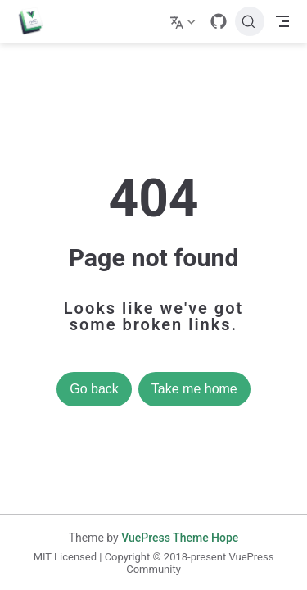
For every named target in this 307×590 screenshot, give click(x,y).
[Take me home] (36, 21)
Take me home (194, 389)
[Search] (249, 21)
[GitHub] (218, 21)
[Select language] (184, 21)
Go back (94, 389)
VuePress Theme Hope (179, 537)
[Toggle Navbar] (282, 21)
